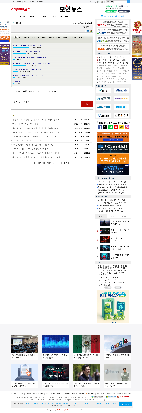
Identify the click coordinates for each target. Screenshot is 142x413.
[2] (38, 162)
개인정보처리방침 (38, 393)
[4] (43, 162)
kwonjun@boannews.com (69, 405)
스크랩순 (125, 216)
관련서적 (81, 393)
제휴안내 (74, 393)
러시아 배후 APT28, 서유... (112, 184)
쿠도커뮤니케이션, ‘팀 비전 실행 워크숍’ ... (112, 203)
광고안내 (20, 393)
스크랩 (32, 2)
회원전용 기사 (108, 16)
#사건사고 (47, 16)
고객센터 (67, 393)
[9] (56, 162)
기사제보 (25, 2)
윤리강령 (59, 393)
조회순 (101, 216)
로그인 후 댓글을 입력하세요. (46, 104)
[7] (50, 162)
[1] (35, 162)
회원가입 (19, 2)
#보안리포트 (58, 16)
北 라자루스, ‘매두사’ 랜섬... (113, 182)
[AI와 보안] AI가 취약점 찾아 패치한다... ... (113, 57)
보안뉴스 (80, 23)
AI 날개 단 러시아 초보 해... (112, 190)
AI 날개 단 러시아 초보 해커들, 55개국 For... (114, 68)
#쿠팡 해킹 (69, 16)
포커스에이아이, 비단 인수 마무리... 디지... (112, 205)
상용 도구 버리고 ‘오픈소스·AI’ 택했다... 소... (114, 79)
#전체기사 (23, 16)
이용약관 (28, 393)
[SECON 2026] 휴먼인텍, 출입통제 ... (111, 208)
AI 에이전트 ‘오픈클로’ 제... (112, 192)
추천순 (113, 216)
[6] (48, 162)
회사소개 (13, 393)
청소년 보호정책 (50, 393)
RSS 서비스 (91, 393)
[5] (45, 162)
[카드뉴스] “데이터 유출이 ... (113, 187)
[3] (40, 162)
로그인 (13, 2)
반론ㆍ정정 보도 (125, 404)
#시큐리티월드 (35, 16)
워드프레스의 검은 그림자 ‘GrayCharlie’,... (113, 82)
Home (75, 23)
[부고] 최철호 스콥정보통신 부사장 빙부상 (113, 76)
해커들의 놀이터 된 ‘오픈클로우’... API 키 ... (113, 60)
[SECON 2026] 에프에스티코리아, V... (111, 211)
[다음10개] (65, 162)
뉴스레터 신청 (40, 2)
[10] (59, 162)
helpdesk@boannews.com (106, 400)
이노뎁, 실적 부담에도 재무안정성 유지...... (112, 200)
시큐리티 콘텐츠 (123, 16)
